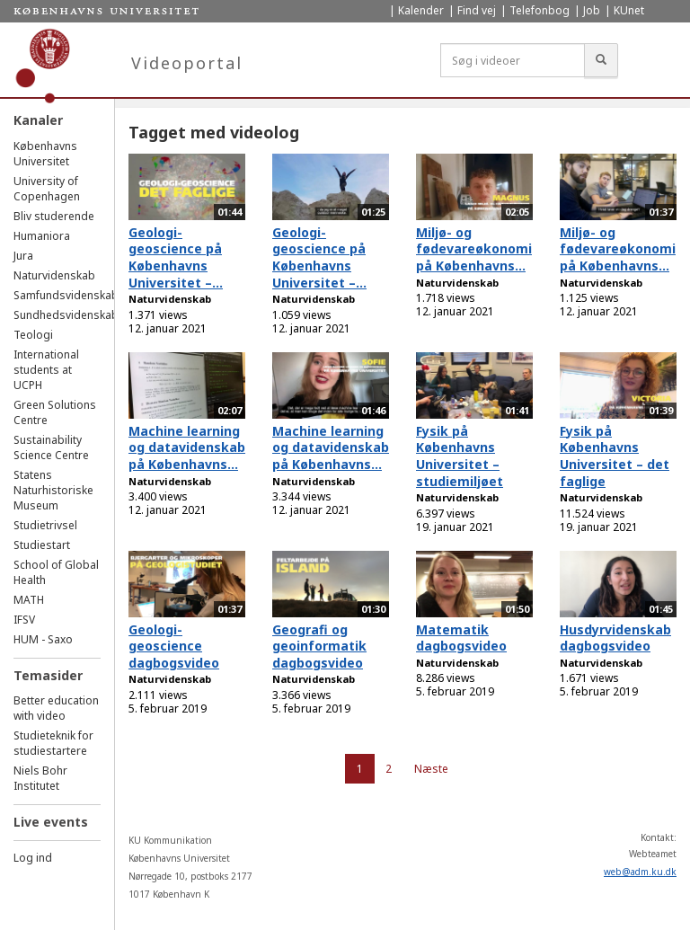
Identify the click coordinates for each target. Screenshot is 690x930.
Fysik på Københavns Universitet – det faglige (614, 456)
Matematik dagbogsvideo (461, 638)
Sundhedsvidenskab (66, 315)
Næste (431, 768)
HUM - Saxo (43, 639)
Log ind (32, 857)
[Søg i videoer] (512, 60)
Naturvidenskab (54, 275)
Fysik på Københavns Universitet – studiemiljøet (459, 456)
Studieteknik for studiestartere (53, 743)
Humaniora (41, 236)
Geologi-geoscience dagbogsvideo (173, 646)
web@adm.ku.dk (640, 871)
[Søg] (601, 60)
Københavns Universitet (45, 153)
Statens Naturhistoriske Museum (53, 490)
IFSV (24, 619)
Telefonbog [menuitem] (539, 10)
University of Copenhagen (46, 188)
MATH (28, 599)
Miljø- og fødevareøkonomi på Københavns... (474, 249)
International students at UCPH (46, 370)
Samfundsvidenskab (66, 295)
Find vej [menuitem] (476, 10)
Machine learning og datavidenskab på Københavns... (186, 447)
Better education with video (56, 708)
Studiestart (41, 545)
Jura (23, 255)
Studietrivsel (45, 525)
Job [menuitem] (591, 10)
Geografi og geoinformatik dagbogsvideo (319, 646)
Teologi (33, 334)
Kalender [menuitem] (421, 10)
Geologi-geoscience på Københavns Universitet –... (175, 257)
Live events (50, 821)
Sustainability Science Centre (51, 447)
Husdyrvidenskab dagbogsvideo (615, 638)
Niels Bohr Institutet (40, 778)
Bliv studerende (53, 216)
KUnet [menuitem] (629, 10)
